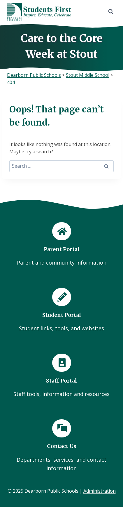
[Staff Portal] (61, 376)
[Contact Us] (61, 446)
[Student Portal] (61, 310)
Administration (99, 491)
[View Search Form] (111, 11)
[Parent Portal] (61, 244)
